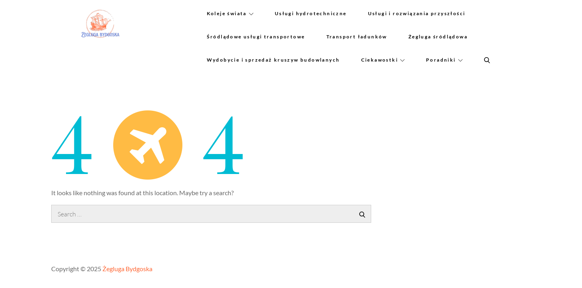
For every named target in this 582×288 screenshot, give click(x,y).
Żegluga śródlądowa (438, 37)
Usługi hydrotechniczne (311, 13)
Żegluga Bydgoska (127, 268)
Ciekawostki (383, 60)
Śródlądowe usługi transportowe (256, 37)
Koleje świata (230, 13)
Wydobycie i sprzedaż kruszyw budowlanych (273, 60)
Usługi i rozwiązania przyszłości (417, 13)
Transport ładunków (356, 37)
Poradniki (444, 60)
